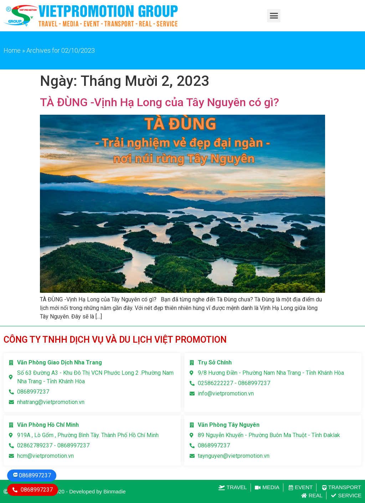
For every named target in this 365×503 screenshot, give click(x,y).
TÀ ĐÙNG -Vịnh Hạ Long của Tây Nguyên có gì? (159, 102)
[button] (274, 15)
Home (12, 50)
